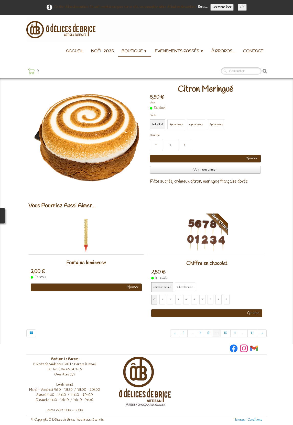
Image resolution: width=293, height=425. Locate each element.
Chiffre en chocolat (206, 263)
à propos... (223, 51)
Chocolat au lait (162, 287)
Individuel (157, 124)
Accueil (74, 51)
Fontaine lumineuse (86, 262)
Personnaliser (222, 7)
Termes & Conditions (248, 420)
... (192, 333)
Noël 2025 (102, 51)
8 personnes (216, 124)
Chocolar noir (185, 287)
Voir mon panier (205, 169)
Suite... (203, 7)
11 (235, 333)
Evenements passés (179, 51)
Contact (253, 51)
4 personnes (176, 124)
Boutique (134, 51)
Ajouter (251, 158)
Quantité (155, 135)
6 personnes (196, 124)
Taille (153, 115)
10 (225, 333)
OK (242, 7)
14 (252, 333)
